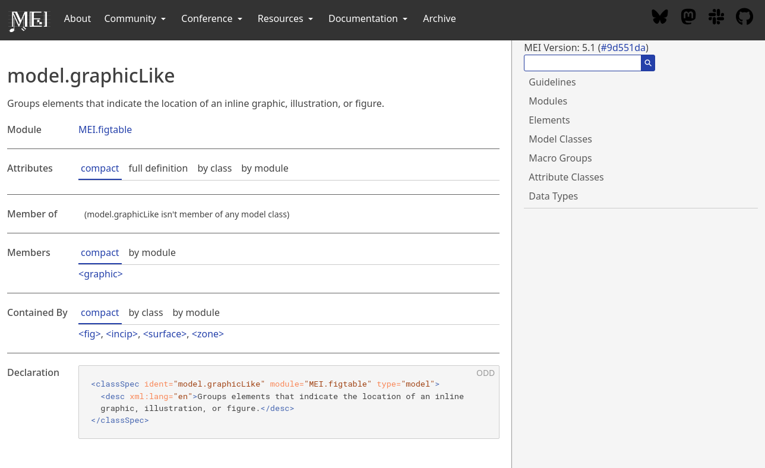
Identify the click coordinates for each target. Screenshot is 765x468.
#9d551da (623, 47)
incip (121, 333)
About (77, 18)
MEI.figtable (105, 129)
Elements (549, 120)
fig (89, 333)
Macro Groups (560, 158)
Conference (212, 18)
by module (264, 168)
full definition (158, 168)
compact (100, 168)
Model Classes (560, 139)
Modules (548, 100)
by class (214, 168)
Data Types (553, 196)
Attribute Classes (566, 177)
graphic (101, 273)
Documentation (369, 18)
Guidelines (552, 81)
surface (164, 333)
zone (208, 333)
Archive (439, 18)
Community (136, 18)
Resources (286, 18)
